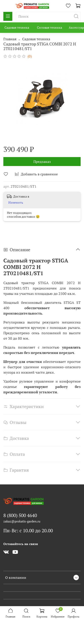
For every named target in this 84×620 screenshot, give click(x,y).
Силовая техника (49, 27)
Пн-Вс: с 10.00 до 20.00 (28, 530)
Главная (9, 38)
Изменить (15, 202)
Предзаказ (42, 161)
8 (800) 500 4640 (20, 515)
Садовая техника (16, 27)
